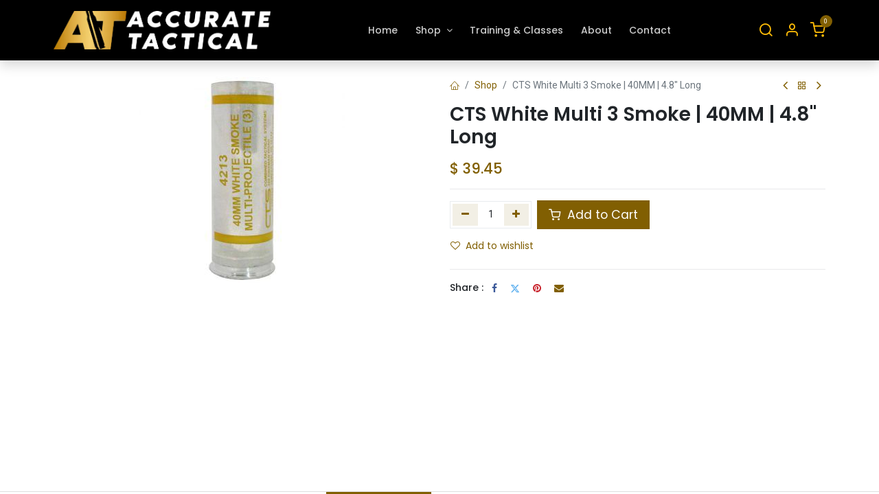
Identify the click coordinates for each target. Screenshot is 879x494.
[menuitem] (383, 30)
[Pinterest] (537, 288)
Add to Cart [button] (593, 215)
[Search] (765, 30)
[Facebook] (494, 288)
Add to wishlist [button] (492, 245)
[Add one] (516, 215)
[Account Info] (791, 30)
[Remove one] (465, 215)
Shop (486, 85)
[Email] (559, 288)
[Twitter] (515, 288)
